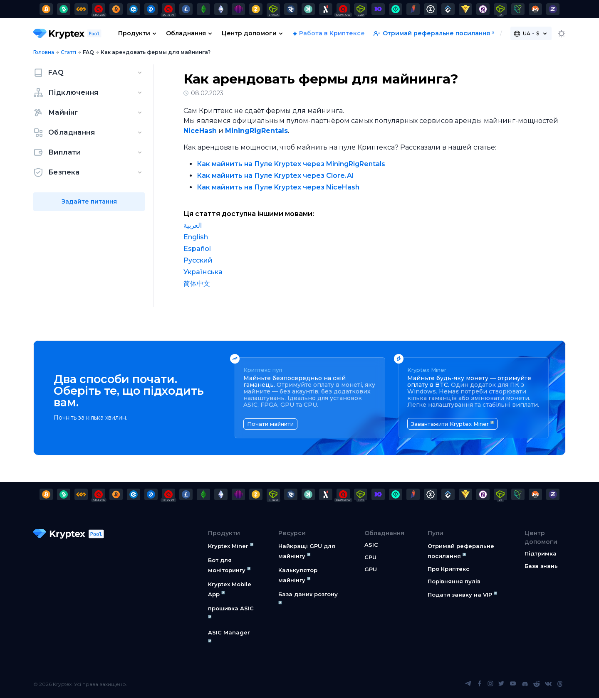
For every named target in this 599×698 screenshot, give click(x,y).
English (195, 237)
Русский (198, 260)
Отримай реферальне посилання (432, 33)
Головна (43, 52)
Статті (68, 52)
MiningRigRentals (256, 131)
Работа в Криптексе (332, 33)
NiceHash (200, 131)
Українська (203, 272)
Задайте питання (89, 201)
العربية (192, 225)
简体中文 (196, 284)
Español (197, 249)
